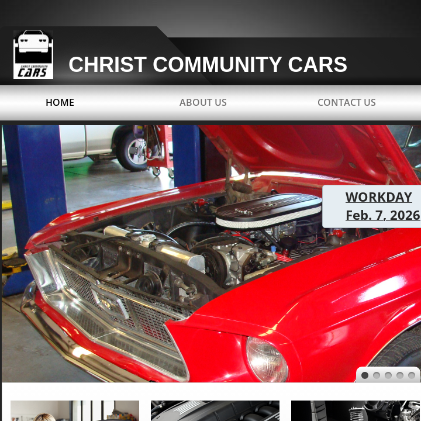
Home (60, 102)
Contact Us (347, 102)
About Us (203, 102)
